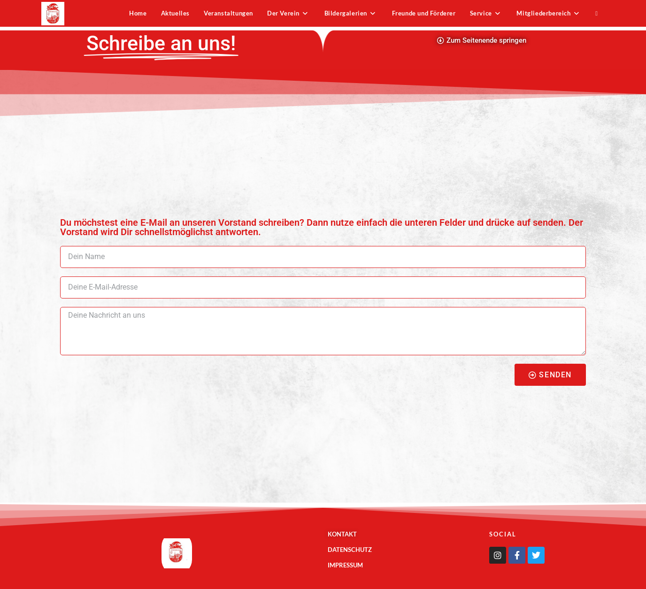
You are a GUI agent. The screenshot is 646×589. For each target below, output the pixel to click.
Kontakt (342, 534)
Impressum (345, 565)
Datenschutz (350, 549)
